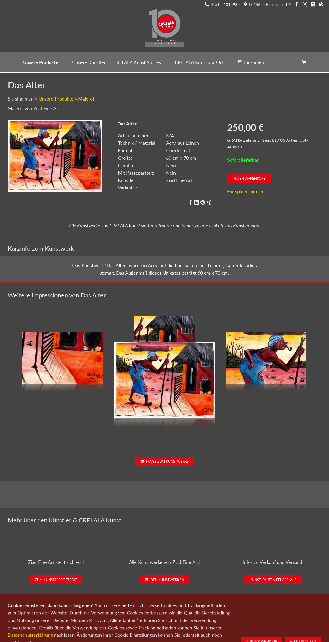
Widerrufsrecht (245, 615)
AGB (225, 615)
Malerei (86, 99)
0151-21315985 (222, 4)
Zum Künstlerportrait (56, 580)
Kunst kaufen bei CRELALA (273, 580)
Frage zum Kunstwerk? (165, 461)
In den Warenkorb (249, 178)
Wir (147, 615)
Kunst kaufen (83, 615)
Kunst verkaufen (110, 615)
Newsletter (163, 615)
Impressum (208, 615)
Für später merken (246, 191)
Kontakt (133, 615)
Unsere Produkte (56, 99)
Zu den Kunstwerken (164, 580)
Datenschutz (185, 615)
